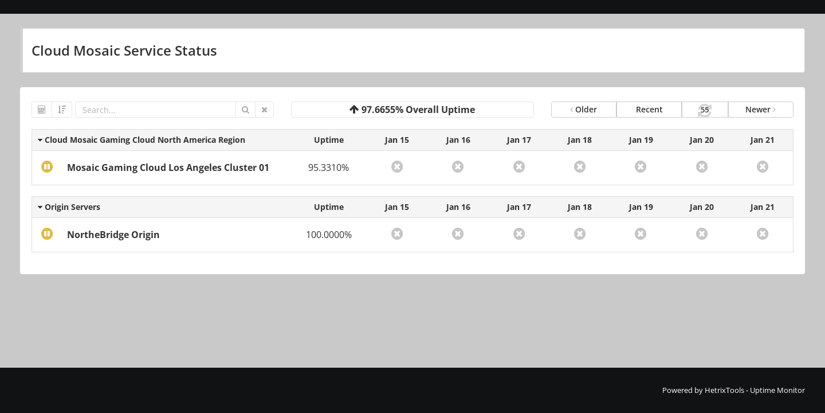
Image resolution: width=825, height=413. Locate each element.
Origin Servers (69, 206)
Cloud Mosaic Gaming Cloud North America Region (141, 139)
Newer (760, 109)
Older (583, 109)
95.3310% (328, 167)
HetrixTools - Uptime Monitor (755, 390)
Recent (649, 109)
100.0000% (329, 234)
